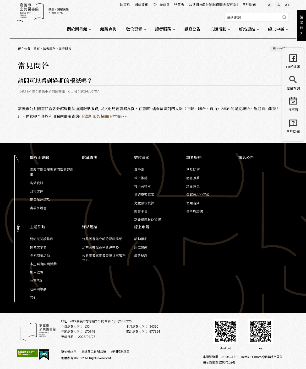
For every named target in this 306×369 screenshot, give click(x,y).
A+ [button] (287, 4)
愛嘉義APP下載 (197, 195)
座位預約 (141, 247)
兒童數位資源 (144, 203)
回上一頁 (279, 49)
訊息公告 (192, 29)
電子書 (139, 170)
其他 (33, 297)
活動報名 (141, 239)
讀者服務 (163, 29)
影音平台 (141, 211)
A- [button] (270, 4)
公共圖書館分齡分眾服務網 (102, 239)
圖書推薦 (193, 178)
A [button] (278, 4)
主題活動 (218, 29)
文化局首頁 (161, 4)
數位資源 (134, 29)
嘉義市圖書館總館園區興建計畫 (51, 172)
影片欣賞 (36, 272)
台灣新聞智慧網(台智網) (101, 116)
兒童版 (179, 4)
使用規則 (193, 203)
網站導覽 (141, 4)
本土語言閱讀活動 (43, 264)
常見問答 (65, 49)
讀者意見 (193, 186)
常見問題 (249, 4)
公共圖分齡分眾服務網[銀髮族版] (213, 4)
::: (17, 4)
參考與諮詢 (194, 211)
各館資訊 (36, 183)
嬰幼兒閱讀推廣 (41, 239)
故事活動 (36, 281)
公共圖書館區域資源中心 (100, 247)
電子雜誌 (141, 178)
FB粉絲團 (293, 67)
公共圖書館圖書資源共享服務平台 (104, 258)
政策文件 (36, 191)
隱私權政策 (68, 351)
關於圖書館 (77, 29)
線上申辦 (276, 29)
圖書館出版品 (40, 200)
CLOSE (18, 228)
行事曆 (293, 110)
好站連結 (247, 29)
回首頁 (125, 4)
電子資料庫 (142, 186)
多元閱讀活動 (40, 256)
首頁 (36, 49)
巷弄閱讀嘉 (38, 289)
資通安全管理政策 (93, 351)
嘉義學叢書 (38, 208)
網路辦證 (141, 256)
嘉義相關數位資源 (147, 220)
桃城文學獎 (38, 247)
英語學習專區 (144, 195)
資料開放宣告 (120, 351)
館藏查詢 (108, 29)
